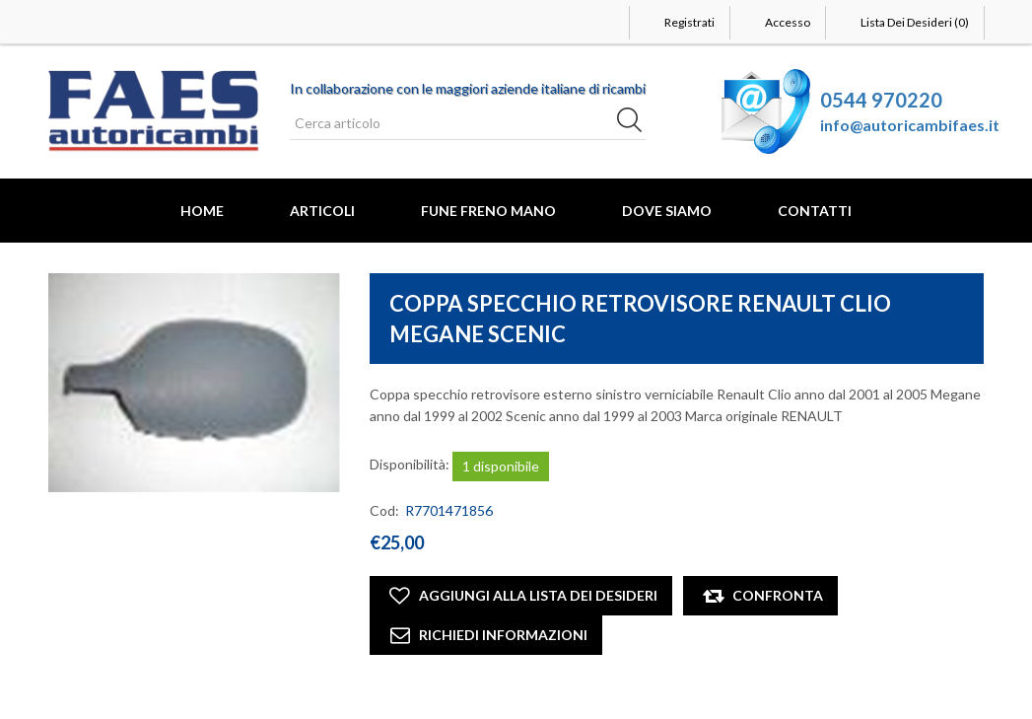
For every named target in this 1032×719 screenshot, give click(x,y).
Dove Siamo (667, 210)
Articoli (322, 210)
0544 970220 (881, 99)
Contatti (815, 210)
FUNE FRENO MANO (488, 210)
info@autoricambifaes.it (909, 124)
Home (202, 210)
